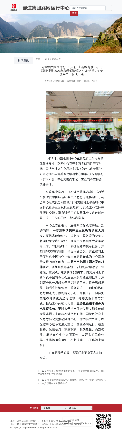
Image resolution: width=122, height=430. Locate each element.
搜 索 (74, 13)
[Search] (87, 8)
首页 (47, 59)
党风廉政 (23, 60)
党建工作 (56, 59)
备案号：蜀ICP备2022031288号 (57, 420)
